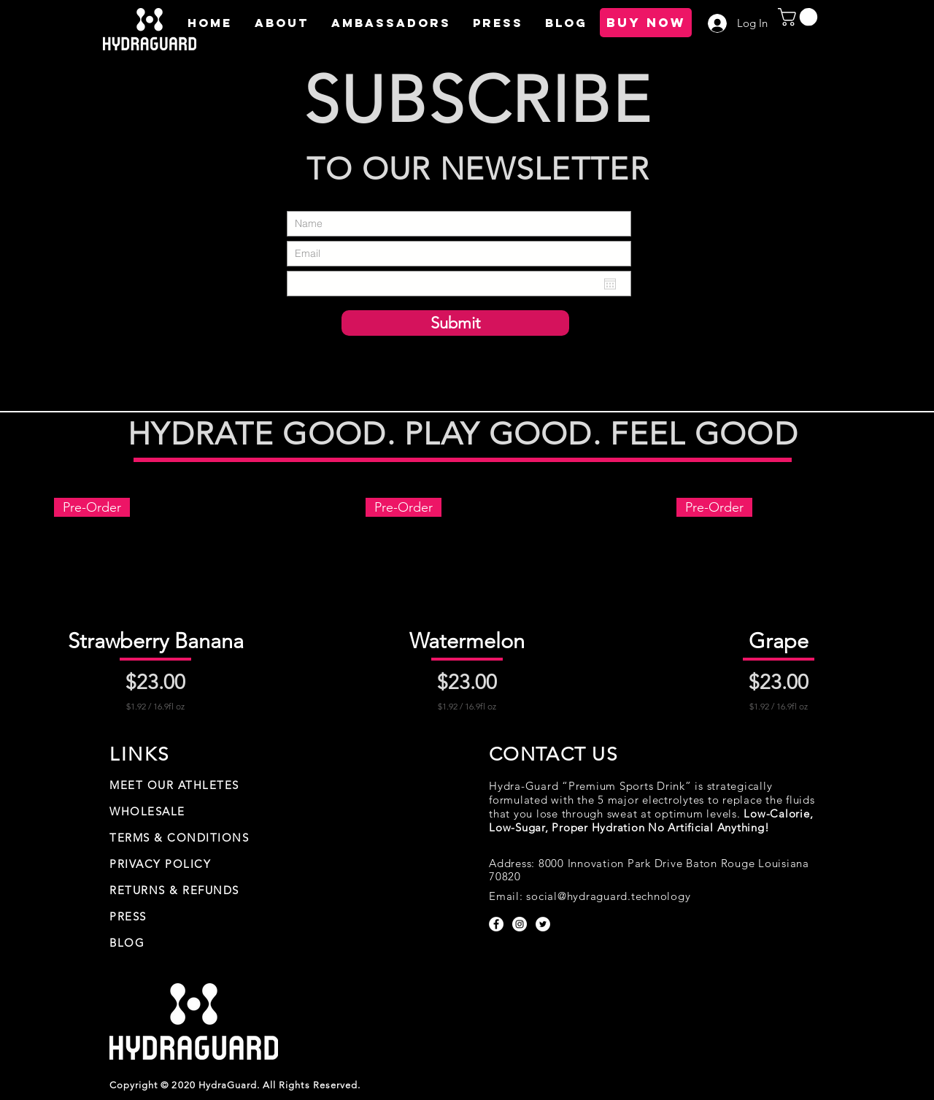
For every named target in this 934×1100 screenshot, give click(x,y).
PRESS (128, 916)
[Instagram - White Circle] (519, 924)
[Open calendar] (610, 284)
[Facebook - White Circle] (496, 924)
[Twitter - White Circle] (543, 924)
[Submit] (455, 323)
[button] (281, 22)
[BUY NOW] (646, 22)
